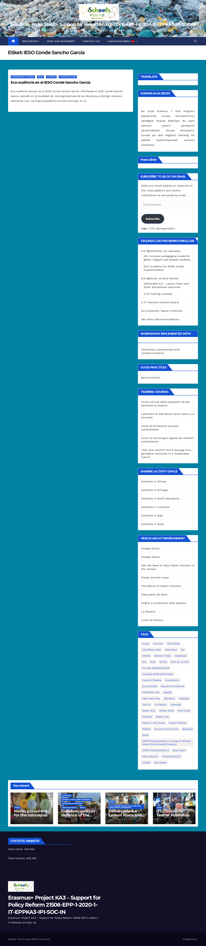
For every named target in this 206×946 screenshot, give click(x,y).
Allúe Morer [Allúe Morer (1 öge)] (173, 643)
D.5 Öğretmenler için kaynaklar (161, 251)
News (40, 77)
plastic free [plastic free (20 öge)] (162, 716)
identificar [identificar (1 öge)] (169, 698)
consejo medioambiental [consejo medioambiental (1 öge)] (155, 668)
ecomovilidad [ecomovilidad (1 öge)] (149, 686)
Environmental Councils (23, 77)
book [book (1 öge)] (153, 662)
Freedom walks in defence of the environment (78, 815)
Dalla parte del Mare (154, 594)
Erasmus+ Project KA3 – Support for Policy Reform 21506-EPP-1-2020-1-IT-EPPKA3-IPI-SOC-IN (103, 24)
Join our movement (61, 41)
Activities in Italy (152, 515)
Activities (51, 77)
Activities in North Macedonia (160, 498)
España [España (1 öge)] (168, 692)
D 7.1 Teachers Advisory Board (160, 302)
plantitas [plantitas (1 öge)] (147, 716)
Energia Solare (150, 556)
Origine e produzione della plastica (163, 603)
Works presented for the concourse (30, 813)
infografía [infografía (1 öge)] (184, 698)
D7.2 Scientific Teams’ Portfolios (162, 310)
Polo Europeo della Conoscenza (33, 939)
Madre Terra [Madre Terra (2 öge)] (148, 710)
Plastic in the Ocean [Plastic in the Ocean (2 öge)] (153, 723)
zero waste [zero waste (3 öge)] (160, 762)
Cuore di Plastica (152, 620)
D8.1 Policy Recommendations (160, 319)
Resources (30, 41)
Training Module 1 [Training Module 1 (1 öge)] (171, 756)
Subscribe (153, 218)
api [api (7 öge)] (182, 649)
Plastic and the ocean (155, 577)
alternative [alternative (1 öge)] (171, 649)
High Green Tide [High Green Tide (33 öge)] (151, 698)
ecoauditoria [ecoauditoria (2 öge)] (172, 680)
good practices (150, 377)
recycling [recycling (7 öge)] (187, 729)
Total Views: (16, 849)
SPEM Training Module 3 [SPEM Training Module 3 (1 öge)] (155, 750)
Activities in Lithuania (155, 507)
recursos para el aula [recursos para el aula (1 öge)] (166, 729)
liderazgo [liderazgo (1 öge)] (175, 704)
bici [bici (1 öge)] (144, 662)
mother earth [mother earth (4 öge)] (166, 710)
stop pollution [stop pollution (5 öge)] (150, 756)
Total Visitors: (17, 858)
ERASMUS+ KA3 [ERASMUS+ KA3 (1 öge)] (151, 692)
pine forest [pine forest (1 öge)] (184, 710)
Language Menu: (121, 41)
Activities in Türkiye (153, 481)
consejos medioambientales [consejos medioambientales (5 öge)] (157, 674)
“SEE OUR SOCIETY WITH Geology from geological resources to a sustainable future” (166, 454)
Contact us (91, 41)
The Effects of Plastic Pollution (161, 586)
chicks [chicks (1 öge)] (163, 662)
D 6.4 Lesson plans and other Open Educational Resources (125, 806)
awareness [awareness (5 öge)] (181, 655)
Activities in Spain (68, 77)
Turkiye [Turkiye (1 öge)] (146, 762)
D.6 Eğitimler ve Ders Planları (160, 278)
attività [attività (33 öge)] (146, 655)
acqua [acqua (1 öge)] (145, 643)
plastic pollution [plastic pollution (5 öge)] (178, 723)
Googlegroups (190, 939)
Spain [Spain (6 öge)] (145, 735)
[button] (195, 41)
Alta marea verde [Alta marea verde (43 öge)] (151, 649)
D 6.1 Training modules (158, 293)
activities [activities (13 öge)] (158, 643)
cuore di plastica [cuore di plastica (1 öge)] (151, 680)
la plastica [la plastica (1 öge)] (160, 704)
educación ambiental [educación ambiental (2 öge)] (172, 686)
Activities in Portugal (154, 490)
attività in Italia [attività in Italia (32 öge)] (162, 655)
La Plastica (148, 611)
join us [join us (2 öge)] (146, 704)
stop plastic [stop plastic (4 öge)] (179, 750)
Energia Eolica (150, 548)
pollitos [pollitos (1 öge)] (146, 729)
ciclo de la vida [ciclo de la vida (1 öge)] (180, 662)
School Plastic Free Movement (76, 799)
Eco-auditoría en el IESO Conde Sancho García (50, 82)
